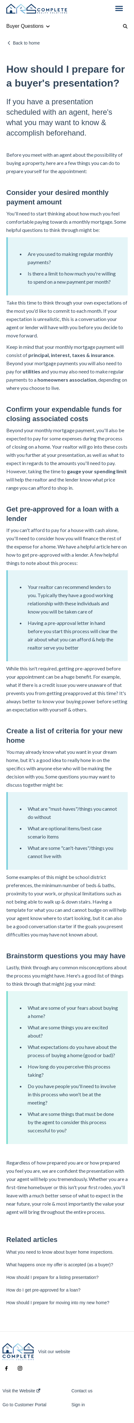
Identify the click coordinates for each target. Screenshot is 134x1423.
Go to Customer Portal (24, 1404)
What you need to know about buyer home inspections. (60, 1252)
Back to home (26, 42)
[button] (119, 9)
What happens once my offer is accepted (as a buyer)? (59, 1264)
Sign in (78, 1404)
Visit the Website (21, 1390)
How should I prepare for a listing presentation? (52, 1277)
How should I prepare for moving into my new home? (57, 1302)
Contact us (81, 1390)
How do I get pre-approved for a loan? (43, 1290)
